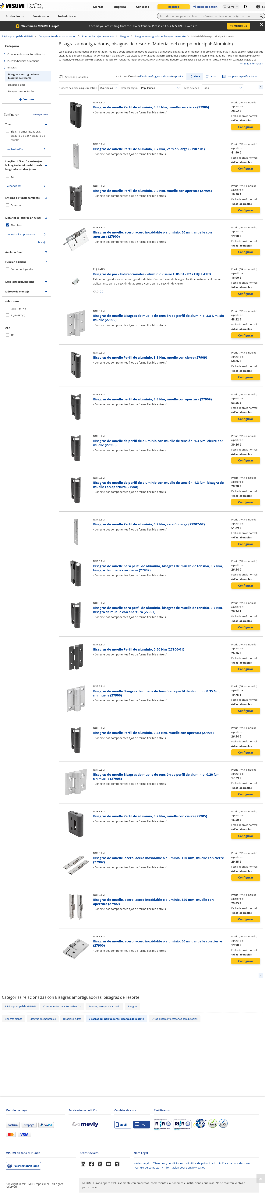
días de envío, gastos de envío (156, 76)
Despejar (42, 242)
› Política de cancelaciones (234, 1163)
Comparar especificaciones (242, 76)
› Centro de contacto (146, 1167)
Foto (213, 76)
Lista (197, 76)
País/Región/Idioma (26, 1166)
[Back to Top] (260, 1178)
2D (101, 291)
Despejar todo (40, 114)
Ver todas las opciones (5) (21, 234)
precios (179, 76)
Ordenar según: (129, 88)
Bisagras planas (16, 84)
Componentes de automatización (57, 36)
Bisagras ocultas (72, 1019)
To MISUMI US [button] (238, 26)
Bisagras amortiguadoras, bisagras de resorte (160, 36)
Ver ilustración (15, 149)
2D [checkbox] (12, 335)
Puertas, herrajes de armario (98, 36)
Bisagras (124, 36)
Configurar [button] (245, 127)
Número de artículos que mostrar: (78, 88)
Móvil (121, 1124)
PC (140, 1124)
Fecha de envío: (191, 88)
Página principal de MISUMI (17, 36)
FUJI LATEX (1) (18, 315)
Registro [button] (173, 7)
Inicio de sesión (205, 7)
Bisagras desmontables (21, 91)
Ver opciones (14, 186)
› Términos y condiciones (167, 1163)
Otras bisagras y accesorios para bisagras (174, 1019)
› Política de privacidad (200, 1163)
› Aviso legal (141, 1163)
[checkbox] (26, 136)
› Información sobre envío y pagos (183, 1167)
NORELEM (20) (18, 309)
